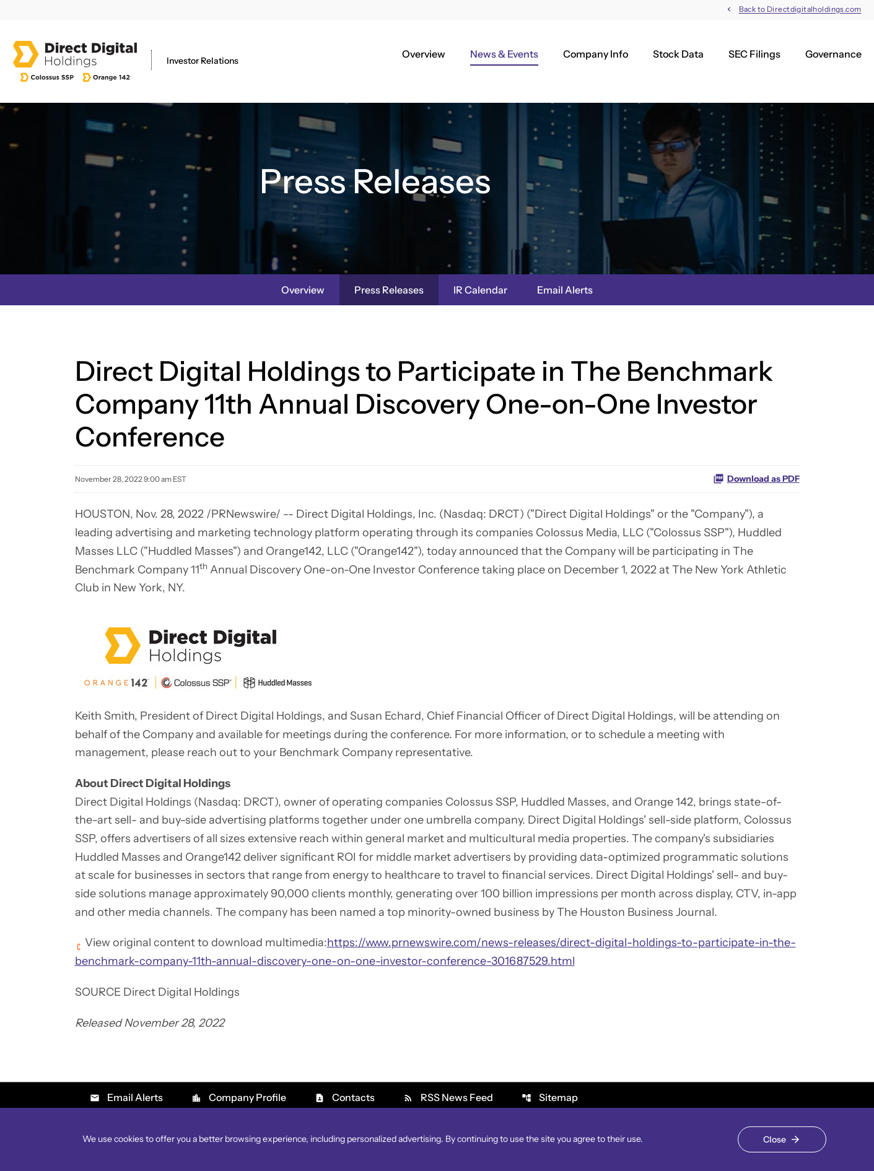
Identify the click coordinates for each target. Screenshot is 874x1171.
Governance (833, 54)
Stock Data (678, 54)
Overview (423, 54)
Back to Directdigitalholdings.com (800, 9)
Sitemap (550, 1097)
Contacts (345, 1097)
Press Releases (389, 290)
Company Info (595, 54)
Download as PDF (756, 478)
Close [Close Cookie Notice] (774, 1139)
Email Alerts (565, 290)
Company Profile (238, 1097)
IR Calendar (480, 290)
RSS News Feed (448, 1097)
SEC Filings (754, 54)
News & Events (504, 54)
